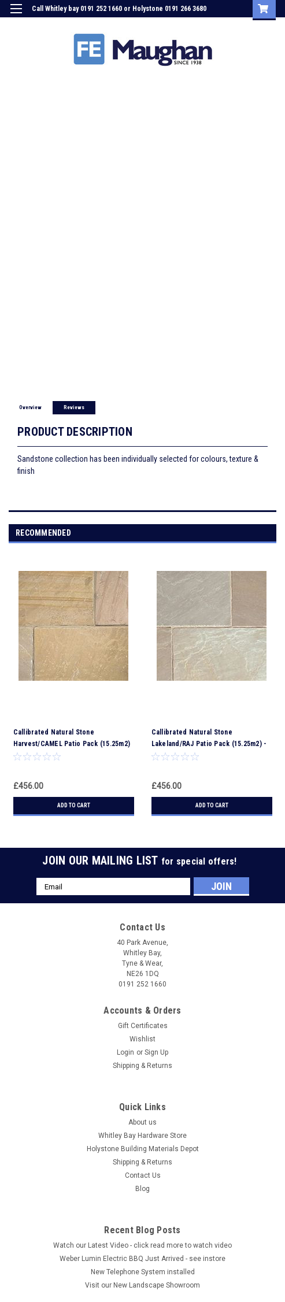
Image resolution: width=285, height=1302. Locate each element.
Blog (142, 1189)
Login (188, 25)
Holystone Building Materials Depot (143, 1149)
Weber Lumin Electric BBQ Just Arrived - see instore (142, 1259)
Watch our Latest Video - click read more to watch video (142, 1245)
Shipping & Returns (142, 1066)
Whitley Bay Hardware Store (142, 1136)
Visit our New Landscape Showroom (142, 1285)
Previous (253, 533)
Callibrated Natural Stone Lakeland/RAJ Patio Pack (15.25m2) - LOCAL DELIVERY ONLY (209, 743)
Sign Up (221, 25)
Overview (30, 407)
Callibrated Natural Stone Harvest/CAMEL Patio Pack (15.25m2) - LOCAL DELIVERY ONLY (72, 743)
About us (142, 1122)
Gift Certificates (143, 1026)
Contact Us (143, 1175)
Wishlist (142, 1039)
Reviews (74, 407)
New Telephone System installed (143, 1272)
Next (269, 533)
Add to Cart (73, 805)
